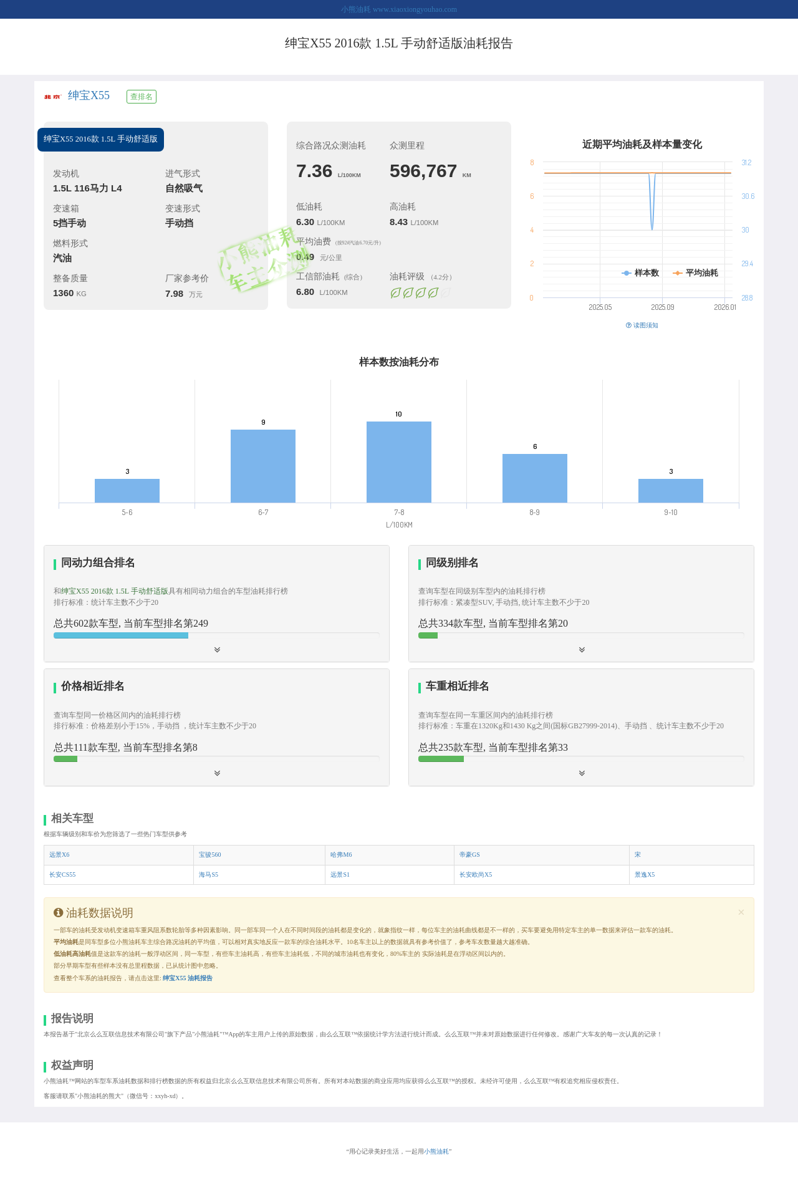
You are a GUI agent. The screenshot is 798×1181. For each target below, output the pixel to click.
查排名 (141, 96)
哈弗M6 (341, 854)
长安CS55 (62, 874)
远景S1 (340, 874)
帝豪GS (469, 854)
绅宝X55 (89, 95)
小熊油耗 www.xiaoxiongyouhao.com (399, 9)
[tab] (216, 604)
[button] (581, 603)
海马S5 (208, 874)
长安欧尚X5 (475, 874)
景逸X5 (645, 874)
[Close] (741, 912)
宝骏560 (210, 854)
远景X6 (59, 854)
